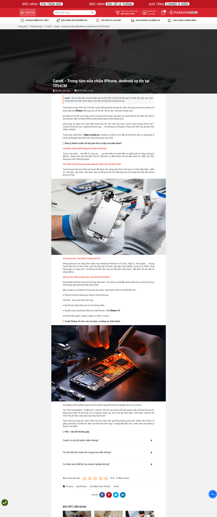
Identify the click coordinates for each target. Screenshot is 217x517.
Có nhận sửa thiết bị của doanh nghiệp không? (86, 464)
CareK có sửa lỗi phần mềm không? (81, 440)
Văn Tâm (66, 90)
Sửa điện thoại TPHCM (100, 486)
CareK (116, 486)
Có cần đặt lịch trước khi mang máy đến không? (87, 452)
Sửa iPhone (81, 486)
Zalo (212, 494)
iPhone (79, 110)
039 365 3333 (159, 14)
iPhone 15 (115, 310)
